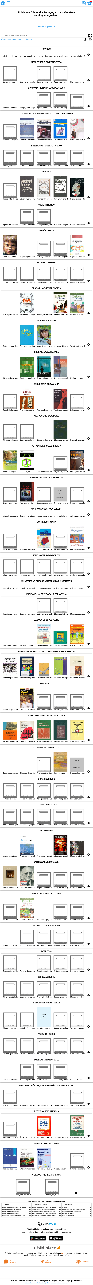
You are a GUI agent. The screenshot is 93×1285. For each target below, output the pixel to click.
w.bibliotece (57, 1253)
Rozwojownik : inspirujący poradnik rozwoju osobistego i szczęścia (50, 1215)
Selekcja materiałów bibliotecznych (71, 1211)
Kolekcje (29, 39)
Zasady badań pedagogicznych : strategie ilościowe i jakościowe (19, 1207)
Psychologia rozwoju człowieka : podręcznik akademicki (47, 1211)
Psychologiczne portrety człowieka (11, 1209)
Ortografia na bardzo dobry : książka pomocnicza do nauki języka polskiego (52, 1209)
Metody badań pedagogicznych (10, 1213)
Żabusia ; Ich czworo (68, 1213)
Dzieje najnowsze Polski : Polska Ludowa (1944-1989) (77, 1209)
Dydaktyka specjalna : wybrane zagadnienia (44, 1213)
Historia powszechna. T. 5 (69, 1215)
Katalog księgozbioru (46, 27)
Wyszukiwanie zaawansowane (12, 39)
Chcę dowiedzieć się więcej (35, 1283)
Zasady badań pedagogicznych (10, 1211)
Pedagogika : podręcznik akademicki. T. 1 (13, 1215)
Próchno (64, 1207)
